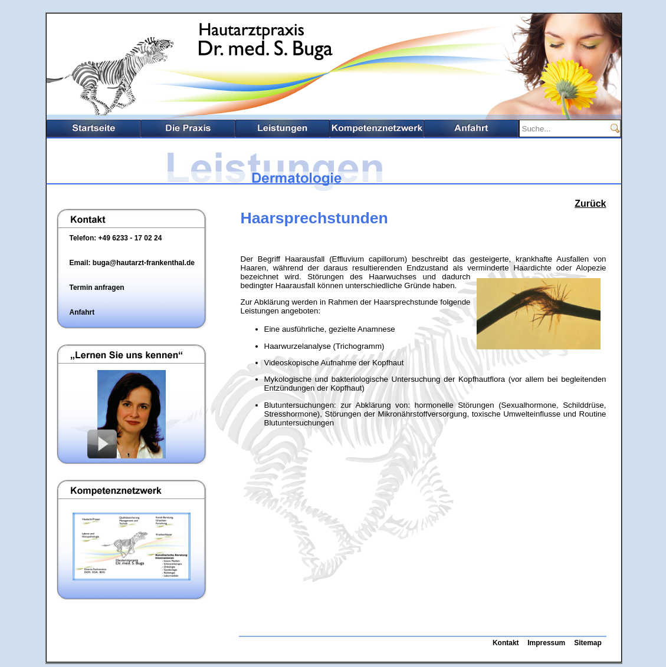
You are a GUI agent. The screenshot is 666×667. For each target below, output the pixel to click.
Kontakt (506, 643)
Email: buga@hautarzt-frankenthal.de (132, 263)
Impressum (546, 643)
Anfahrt (471, 128)
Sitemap (588, 643)
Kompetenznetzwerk (377, 128)
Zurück (590, 204)
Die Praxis (188, 128)
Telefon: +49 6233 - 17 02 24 (116, 238)
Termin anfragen (97, 287)
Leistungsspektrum (282, 128)
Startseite (94, 128)
